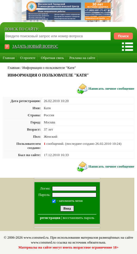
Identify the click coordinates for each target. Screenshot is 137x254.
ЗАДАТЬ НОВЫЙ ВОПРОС (35, 46)
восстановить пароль (78, 218)
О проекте (27, 58)
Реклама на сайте (82, 58)
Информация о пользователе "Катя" (49, 68)
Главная (9, 58)
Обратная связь (52, 58)
